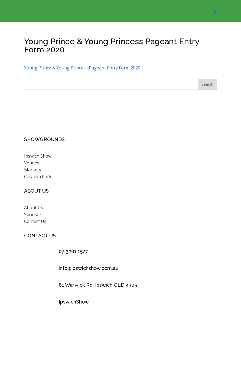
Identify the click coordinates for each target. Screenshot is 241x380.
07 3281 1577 (73, 251)
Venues (31, 163)
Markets (32, 170)
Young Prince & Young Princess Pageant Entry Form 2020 (82, 68)
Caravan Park (37, 177)
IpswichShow (74, 302)
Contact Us (35, 221)
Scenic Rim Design (186, 355)
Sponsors (34, 215)
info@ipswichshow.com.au (88, 268)
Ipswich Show (37, 156)
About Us (33, 207)
